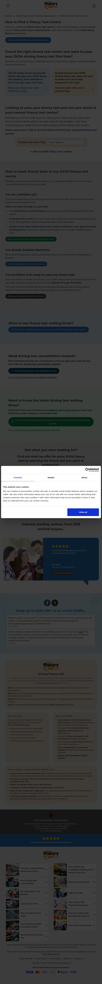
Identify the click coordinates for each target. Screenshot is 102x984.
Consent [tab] (18, 477)
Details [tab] (51, 477)
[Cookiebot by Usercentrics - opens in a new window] (87, 470)
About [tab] (84, 477)
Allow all (83, 512)
